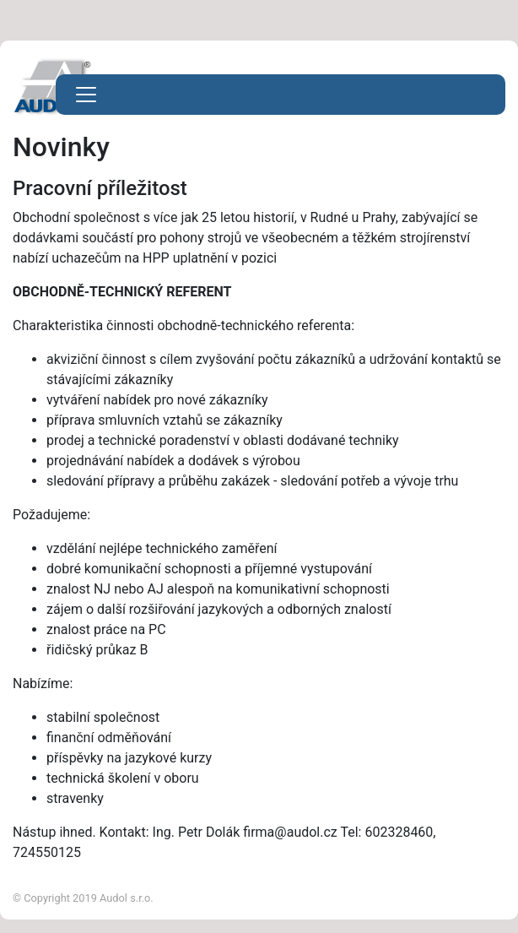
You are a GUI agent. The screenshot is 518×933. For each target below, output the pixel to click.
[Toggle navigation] (86, 94)
